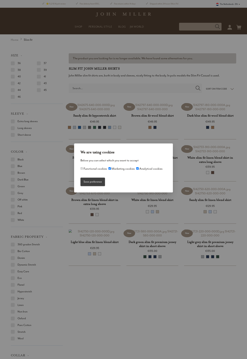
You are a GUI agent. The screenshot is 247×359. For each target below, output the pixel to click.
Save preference (93, 181)
